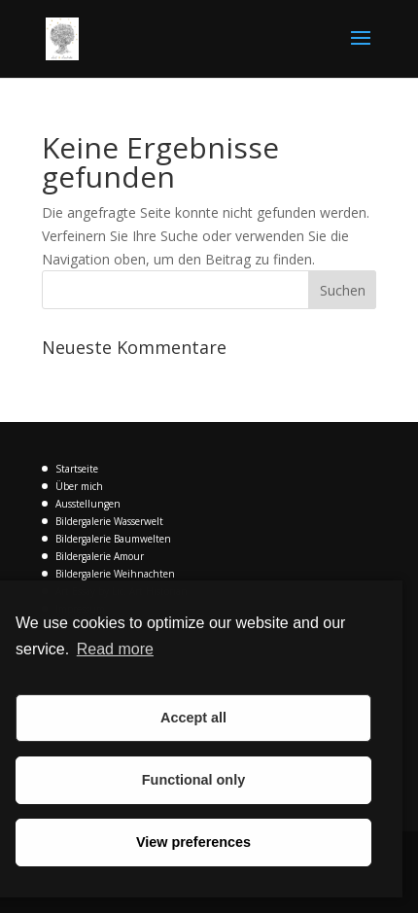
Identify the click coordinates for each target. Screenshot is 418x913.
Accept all (193, 717)
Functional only (193, 780)
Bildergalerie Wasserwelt (109, 521)
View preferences (193, 842)
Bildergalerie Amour (99, 556)
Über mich (79, 486)
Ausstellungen (88, 503)
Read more (115, 649)
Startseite (76, 468)
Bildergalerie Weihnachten (115, 573)
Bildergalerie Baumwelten (113, 538)
